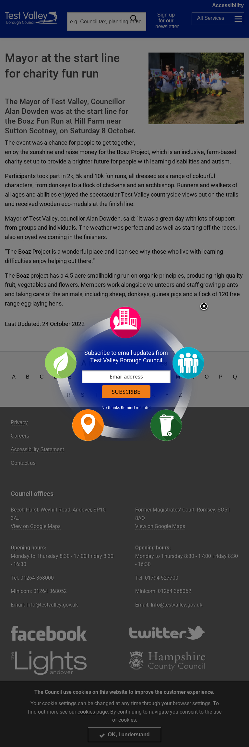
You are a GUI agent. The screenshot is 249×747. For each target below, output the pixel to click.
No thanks (110, 407)
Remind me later (136, 407)
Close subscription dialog (204, 307)
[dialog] (124, 373)
